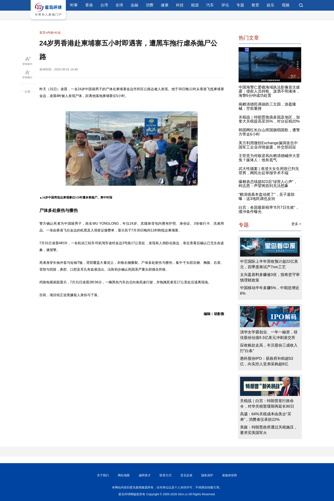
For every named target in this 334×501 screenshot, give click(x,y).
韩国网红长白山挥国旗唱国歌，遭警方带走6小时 (269, 132)
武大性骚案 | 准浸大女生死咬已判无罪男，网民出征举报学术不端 (269, 171)
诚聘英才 (145, 475)
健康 (164, 5)
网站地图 (124, 475)
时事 (74, 5)
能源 (195, 5)
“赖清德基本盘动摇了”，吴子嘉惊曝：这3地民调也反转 (267, 196)
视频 (285, 5)
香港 (89, 5)
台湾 (104, 5)
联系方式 (165, 475)
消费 (149, 5)
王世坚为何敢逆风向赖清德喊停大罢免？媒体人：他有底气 (269, 158)
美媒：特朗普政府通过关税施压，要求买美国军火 (269, 430)
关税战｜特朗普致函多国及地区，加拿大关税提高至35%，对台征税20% (269, 119)
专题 (240, 5)
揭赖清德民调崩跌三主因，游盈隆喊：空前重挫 (267, 106)
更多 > (296, 224)
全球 (119, 5)
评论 (225, 5)
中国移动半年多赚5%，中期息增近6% (269, 290)
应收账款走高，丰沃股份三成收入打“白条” (269, 348)
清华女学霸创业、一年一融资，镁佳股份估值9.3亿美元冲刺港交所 (269, 335)
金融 (134, 5)
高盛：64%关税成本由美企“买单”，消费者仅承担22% (265, 417)
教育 (255, 5)
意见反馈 (186, 475)
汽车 (210, 5)
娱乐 (270, 5)
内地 (50, 32)
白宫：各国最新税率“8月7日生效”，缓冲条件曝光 (269, 209)
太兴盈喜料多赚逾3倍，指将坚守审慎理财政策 (270, 277)
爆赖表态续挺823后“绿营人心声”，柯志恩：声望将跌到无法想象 (268, 184)
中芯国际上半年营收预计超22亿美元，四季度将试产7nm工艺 (269, 264)
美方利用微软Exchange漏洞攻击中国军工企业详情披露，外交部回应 (268, 145)
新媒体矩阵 (229, 475)
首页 (42, 32)
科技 (180, 5)
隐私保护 (207, 475)
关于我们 (103, 475)
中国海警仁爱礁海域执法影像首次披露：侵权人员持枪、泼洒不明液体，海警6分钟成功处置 (269, 91)
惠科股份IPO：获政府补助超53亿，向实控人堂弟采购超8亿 (266, 361)
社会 (58, 32)
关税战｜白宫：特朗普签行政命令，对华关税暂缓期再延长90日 (267, 403)
